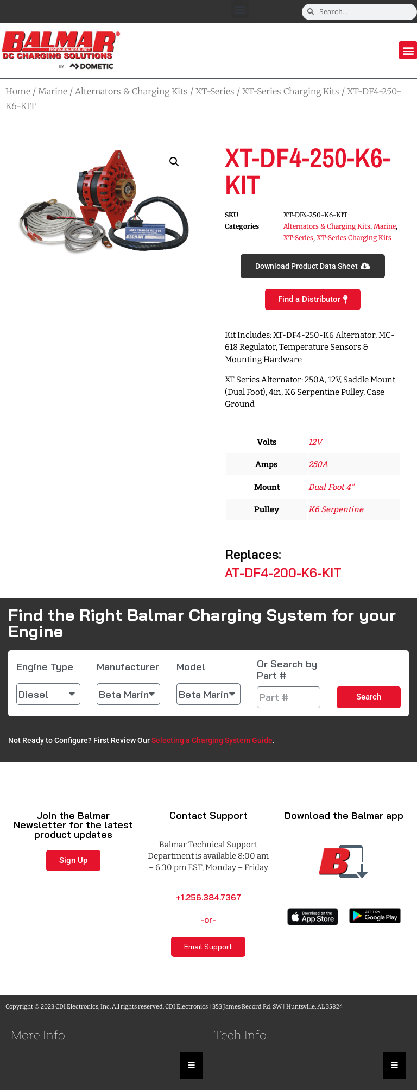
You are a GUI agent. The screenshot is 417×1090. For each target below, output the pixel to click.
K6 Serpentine (335, 508)
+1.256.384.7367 (208, 897)
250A (318, 463)
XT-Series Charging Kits (290, 91)
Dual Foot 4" (331, 486)
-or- (208, 920)
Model (190, 667)
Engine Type (44, 667)
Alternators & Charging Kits (131, 91)
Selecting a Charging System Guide (212, 740)
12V (315, 441)
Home (17, 91)
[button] (240, 9)
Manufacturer (128, 667)
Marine (52, 91)
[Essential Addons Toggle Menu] (191, 1065)
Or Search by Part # (287, 670)
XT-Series (215, 91)
